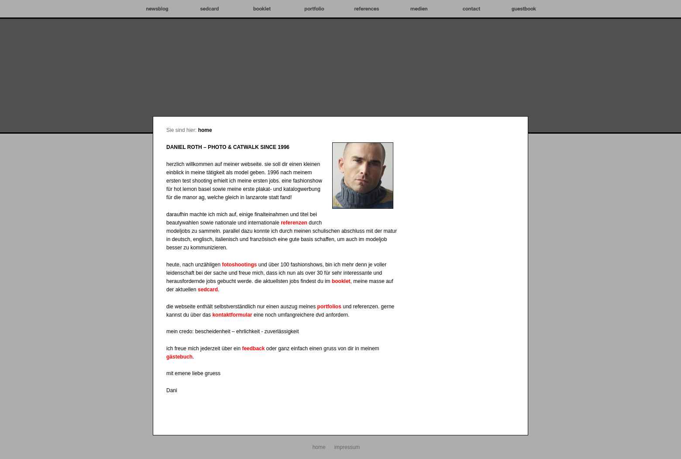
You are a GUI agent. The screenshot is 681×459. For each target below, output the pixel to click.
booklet (341, 281)
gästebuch (179, 357)
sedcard (208, 289)
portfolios (329, 307)
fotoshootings (239, 265)
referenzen (294, 223)
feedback (253, 348)
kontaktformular (232, 315)
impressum (347, 447)
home (205, 130)
